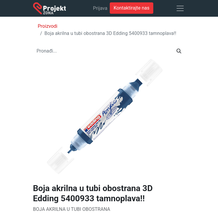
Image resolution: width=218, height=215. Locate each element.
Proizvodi (48, 26)
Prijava (100, 8)
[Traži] (179, 51)
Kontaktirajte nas (131, 8)
